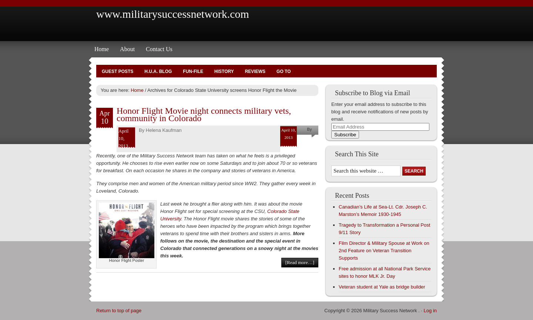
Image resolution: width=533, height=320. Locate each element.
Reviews (255, 71)
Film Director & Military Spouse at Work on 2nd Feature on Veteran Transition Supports (384, 250)
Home (101, 49)
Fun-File (193, 71)
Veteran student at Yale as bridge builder (382, 287)
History (224, 71)
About (127, 49)
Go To (283, 71)
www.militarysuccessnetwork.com (172, 14)
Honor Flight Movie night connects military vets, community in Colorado (204, 114)
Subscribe (345, 134)
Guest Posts (117, 71)
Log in (430, 310)
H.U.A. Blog (158, 71)
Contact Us (159, 49)
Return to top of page (118, 310)
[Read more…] (299, 262)
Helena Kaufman (164, 130)
